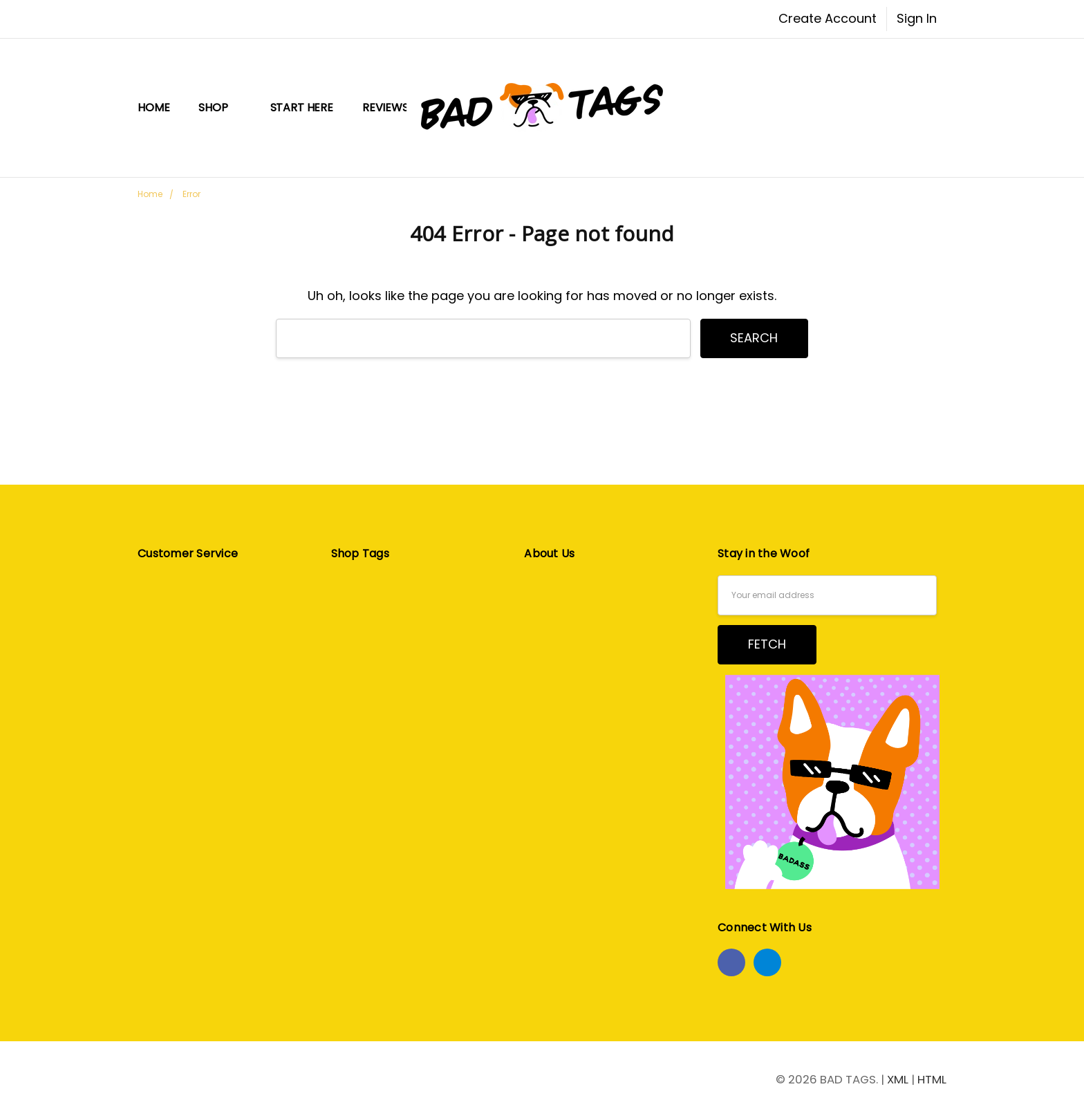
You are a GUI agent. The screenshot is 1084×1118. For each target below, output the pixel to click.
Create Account (827, 18)
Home (153, 107)
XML (897, 1079)
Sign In (917, 18)
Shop (219, 107)
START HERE (301, 107)
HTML (931, 1079)
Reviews (385, 107)
